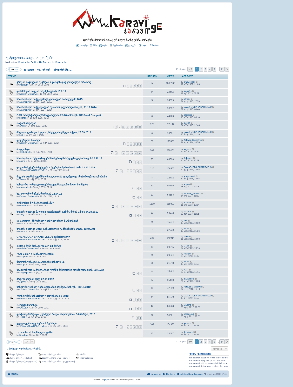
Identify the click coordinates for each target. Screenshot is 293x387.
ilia (28, 62)
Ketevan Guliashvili (28, 94)
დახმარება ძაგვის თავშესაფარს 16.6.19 (41, 91)
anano (22, 161)
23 (128, 127)
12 (123, 240)
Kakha (187, 236)
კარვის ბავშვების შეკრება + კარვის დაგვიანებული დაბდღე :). (55, 82)
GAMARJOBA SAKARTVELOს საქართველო (43, 236)
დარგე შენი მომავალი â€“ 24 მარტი (39, 246)
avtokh (22, 126)
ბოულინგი (23, 149)
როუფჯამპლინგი (27, 305)
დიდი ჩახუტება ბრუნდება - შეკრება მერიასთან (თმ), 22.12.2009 (56, 167)
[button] (190, 69)
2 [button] (201, 69)
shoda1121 (189, 314)
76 (123, 206)
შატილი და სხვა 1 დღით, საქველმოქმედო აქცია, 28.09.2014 (54, 132)
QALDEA (23, 308)
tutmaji (187, 99)
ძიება (103, 45)
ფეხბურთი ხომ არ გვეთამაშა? (35, 202)
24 (132, 127)
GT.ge (186, 246)
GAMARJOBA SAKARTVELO (198, 107)
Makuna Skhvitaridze (29, 248)
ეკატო (22, 281)
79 (136, 206)
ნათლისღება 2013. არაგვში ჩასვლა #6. (41, 261)
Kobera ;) (188, 158)
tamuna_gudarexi (192, 193)
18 (140, 153)
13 (128, 240)
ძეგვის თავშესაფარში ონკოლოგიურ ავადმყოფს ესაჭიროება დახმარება (62, 176)
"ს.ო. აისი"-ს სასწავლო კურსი (35, 253)
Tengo (22, 317)
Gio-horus (24, 205)
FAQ (93, 45)
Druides (22, 62)
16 (132, 153)
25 (136, 127)
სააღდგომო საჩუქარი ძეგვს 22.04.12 (39, 193)
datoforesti (189, 332)
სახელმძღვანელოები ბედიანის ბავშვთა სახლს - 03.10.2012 (54, 287)
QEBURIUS (24, 152)
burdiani (187, 202)
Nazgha (23, 256)
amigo (22, 214)
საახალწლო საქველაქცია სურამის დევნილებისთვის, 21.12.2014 (57, 107)
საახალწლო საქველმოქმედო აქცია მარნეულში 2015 (50, 99)
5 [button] (214, 69)
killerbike (23, 118)
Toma (22, 179)
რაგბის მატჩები (26, 123)
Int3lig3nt (23, 85)
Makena (187, 149)
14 (123, 153)
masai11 (188, 91)
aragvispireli (189, 82)
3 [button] (205, 69)
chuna (22, 231)
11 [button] (222, 69)
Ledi (21, 135)
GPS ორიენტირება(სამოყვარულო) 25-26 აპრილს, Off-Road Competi (59, 115)
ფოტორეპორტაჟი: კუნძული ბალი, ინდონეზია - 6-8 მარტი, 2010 (56, 314)
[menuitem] (142, 45)
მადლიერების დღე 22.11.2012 (35, 279)
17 (136, 153)
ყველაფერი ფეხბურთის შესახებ (37, 323)
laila (21, 223)
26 (140, 127)
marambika (189, 279)
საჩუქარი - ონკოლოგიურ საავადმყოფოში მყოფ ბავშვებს (52, 184)
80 (140, 206)
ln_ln (186, 269)
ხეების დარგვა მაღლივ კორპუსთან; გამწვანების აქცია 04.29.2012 (57, 211)
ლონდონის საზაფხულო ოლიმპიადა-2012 (43, 295)
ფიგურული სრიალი (29, 140)
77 (128, 206)
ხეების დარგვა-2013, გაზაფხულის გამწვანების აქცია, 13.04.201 (56, 228)
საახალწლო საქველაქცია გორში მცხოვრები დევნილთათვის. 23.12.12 (60, 269)
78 (132, 206)
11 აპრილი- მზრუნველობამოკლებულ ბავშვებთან (47, 220)
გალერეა (82, 45)
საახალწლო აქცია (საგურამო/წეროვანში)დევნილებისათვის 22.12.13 (59, 158)
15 (128, 153)
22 (123, 127)
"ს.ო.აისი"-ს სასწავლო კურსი (35, 332)
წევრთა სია (116, 45)
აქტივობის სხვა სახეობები (29, 58)
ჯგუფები (130, 45)
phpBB (107, 379)
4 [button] (209, 69)
